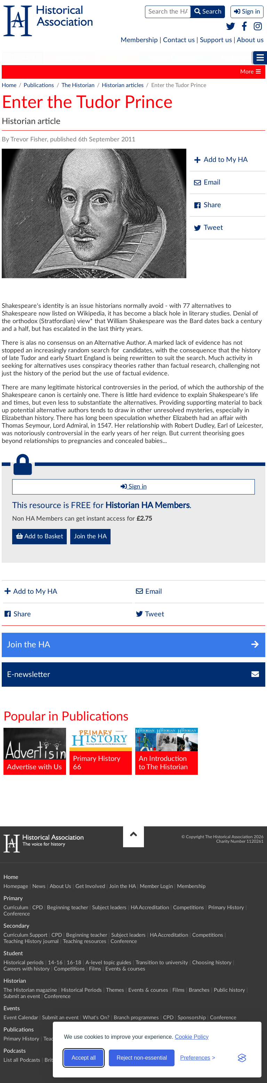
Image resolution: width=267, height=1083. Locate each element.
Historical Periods (81, 990)
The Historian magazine (30, 990)
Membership (139, 40)
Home (9, 85)
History (158, 72)
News (39, 886)
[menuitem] (22, 58)
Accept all (84, 1058)
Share (207, 205)
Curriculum (15, 907)
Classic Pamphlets (199, 72)
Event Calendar (20, 1017)
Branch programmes (136, 1017)
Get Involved (90, 886)
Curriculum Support (25, 935)
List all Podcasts (21, 1060)
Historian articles (123, 85)
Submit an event (21, 996)
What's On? (96, 1017)
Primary (22, 57)
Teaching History (74, 72)
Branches (199, 990)
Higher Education (175, 57)
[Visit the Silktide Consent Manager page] (242, 1058)
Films (95, 969)
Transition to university (162, 962)
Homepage (15, 886)
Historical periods (23, 962)
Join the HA (90, 536)
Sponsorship (192, 1017)
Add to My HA (220, 160)
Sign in (134, 486)
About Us (60, 886)
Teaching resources (84, 941)
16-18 (74, 962)
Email (206, 182)
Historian (235, 57)
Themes (115, 990)
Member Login (156, 886)
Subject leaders (109, 907)
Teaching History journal (31, 941)
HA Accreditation (150, 907)
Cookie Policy (192, 1037)
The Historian (121, 72)
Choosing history (212, 962)
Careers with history (26, 969)
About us (250, 40)
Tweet (208, 228)
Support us (216, 40)
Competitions (188, 907)
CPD (37, 907)
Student (117, 57)
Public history (229, 990)
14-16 (55, 962)
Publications (39, 85)
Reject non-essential (141, 1058)
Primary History (24, 72)
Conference (16, 914)
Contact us (179, 40)
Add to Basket (39, 536)
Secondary (70, 57)
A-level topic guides (108, 962)
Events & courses (125, 969)
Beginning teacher (67, 907)
